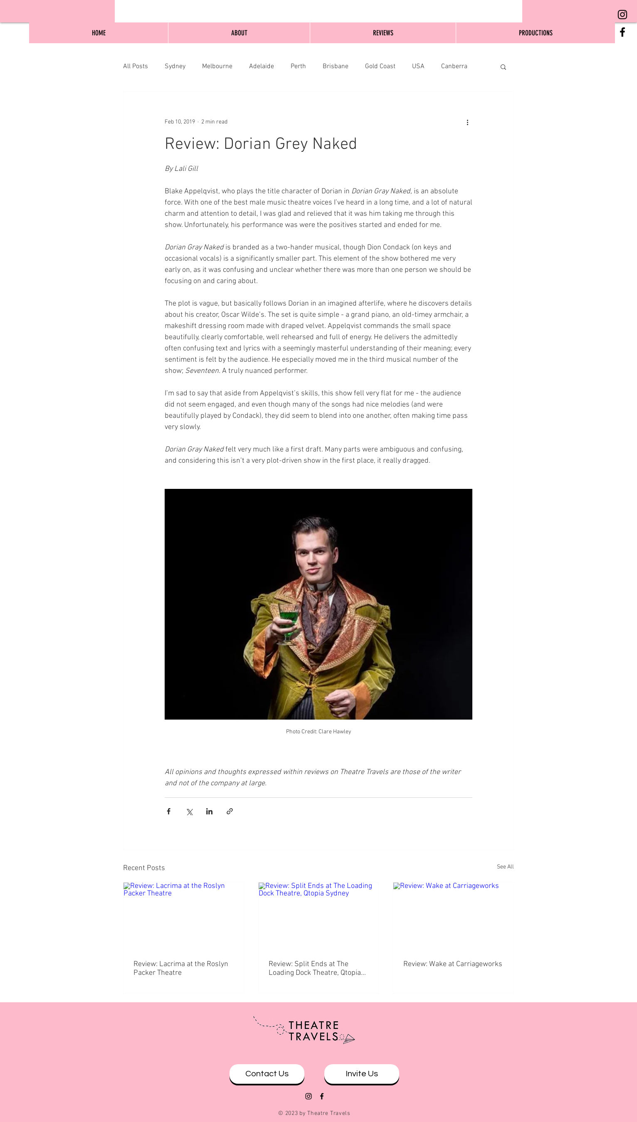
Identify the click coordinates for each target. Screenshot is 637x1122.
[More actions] (467, 122)
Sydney (175, 66)
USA (418, 66)
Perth (298, 66)
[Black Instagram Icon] (622, 14)
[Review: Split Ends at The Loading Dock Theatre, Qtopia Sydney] (319, 916)
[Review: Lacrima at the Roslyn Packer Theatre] (183, 916)
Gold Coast (380, 66)
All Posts (135, 66)
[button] (503, 66)
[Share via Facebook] (169, 811)
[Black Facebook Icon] (622, 32)
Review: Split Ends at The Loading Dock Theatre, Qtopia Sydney (315, 968)
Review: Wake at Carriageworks (452, 964)
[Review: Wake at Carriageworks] (453, 916)
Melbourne (217, 66)
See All (505, 866)
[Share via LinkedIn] (209, 811)
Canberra (454, 66)
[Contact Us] (267, 1074)
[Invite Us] (361, 1074)
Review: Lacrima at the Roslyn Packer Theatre (180, 968)
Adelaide (261, 66)
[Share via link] (230, 811)
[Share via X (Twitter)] (189, 811)
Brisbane (335, 66)
